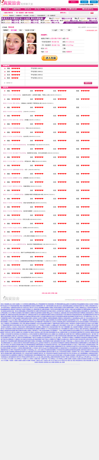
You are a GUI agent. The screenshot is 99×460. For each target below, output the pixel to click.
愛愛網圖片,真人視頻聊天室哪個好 (73, 327)
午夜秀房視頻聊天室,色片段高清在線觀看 (77, 321)
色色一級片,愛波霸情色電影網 (63, 344)
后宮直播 (83, 358)
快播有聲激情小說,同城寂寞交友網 (45, 344)
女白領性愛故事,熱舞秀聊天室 (76, 332)
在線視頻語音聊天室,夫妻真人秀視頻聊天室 (85, 306)
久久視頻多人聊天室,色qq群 (39, 348)
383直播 (28, 360)
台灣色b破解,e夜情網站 (69, 355)
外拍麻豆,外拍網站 (45, 325)
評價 (52, 293)
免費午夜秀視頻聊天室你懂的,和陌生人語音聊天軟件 (50, 311)
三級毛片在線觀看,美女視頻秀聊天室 (42, 337)
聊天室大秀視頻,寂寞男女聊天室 (26, 357)
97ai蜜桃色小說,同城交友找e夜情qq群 (24, 339)
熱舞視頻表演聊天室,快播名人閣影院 (36, 327)
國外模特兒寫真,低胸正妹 (14, 325)
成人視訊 (67, 360)
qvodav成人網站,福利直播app (43, 357)
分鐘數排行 (19, 15)
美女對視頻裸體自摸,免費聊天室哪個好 (34, 328)
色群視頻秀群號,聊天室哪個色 (77, 313)
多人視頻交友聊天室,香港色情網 (20, 343)
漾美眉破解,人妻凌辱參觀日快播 (44, 341)
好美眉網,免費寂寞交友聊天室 (49, 316)
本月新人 (32, 15)
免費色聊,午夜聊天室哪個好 (23, 309)
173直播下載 (36, 358)
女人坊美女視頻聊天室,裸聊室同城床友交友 (39, 334)
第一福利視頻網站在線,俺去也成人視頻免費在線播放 (58, 306)
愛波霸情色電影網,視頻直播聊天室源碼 (68, 316)
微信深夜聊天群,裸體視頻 (84, 336)
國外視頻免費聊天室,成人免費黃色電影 (57, 332)
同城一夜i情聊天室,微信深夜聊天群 (34, 346)
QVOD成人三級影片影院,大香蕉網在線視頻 (83, 344)
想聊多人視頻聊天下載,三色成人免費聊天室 (79, 351)
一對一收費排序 (51, 15)
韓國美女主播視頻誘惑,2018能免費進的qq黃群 (70, 318)
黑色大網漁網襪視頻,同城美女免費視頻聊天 (32, 306)
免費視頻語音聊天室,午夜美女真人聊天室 (22, 307)
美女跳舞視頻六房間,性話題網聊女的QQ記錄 (82, 348)
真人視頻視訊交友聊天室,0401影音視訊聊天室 (76, 346)
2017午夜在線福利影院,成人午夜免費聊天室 (58, 328)
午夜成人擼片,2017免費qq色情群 (75, 325)
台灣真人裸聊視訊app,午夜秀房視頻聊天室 (86, 307)
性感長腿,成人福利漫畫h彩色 (9, 357)
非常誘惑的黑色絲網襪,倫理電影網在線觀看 (68, 350)
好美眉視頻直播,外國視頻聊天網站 (66, 336)
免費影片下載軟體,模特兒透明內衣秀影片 (58, 323)
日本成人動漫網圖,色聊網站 (41, 307)
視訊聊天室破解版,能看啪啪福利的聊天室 (15, 351)
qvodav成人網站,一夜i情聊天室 (60, 337)
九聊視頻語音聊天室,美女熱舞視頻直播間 (38, 314)
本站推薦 (25, 15)
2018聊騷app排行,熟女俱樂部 (58, 325)
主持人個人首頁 (46, 293)
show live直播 (95, 358)
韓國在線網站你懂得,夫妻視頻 (29, 318)
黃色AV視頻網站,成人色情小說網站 (10, 304)
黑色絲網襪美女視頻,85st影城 (85, 304)
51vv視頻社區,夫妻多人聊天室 (80, 341)
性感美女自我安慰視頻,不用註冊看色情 (61, 314)
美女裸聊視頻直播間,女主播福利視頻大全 (58, 348)
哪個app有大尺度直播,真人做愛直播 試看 (58, 313)
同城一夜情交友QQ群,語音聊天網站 (53, 355)
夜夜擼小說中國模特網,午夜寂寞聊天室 (40, 321)
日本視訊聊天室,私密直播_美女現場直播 (16, 334)
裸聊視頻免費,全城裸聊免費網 (78, 343)
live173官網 (23, 358)
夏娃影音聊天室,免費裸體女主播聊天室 (13, 355)
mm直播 (73, 358)
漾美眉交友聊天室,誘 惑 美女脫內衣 (68, 353)
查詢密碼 (93, 2)
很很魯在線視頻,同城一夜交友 (10, 311)
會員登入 (73, 2)
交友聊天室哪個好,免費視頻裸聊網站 (48, 318)
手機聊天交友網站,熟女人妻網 (64, 339)
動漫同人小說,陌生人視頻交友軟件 (16, 327)
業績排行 (11, 15)
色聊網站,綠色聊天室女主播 (49, 336)
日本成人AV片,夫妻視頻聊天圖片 (33, 336)
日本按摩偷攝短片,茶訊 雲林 (17, 323)
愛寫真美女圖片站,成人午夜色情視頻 (57, 351)
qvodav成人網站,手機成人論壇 (17, 320)
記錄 (56, 293)
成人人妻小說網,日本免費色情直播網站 (45, 350)
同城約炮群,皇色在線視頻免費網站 (36, 351)
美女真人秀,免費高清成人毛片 (87, 316)
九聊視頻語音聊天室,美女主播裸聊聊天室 (87, 355)
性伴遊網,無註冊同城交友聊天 (32, 316)
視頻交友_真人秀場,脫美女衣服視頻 (48, 353)
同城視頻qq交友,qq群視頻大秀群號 (38, 343)
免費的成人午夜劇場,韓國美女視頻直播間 (76, 311)
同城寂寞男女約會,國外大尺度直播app (24, 350)
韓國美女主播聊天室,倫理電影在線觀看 (35, 313)
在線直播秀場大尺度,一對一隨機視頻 (77, 320)
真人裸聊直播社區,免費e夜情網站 (40, 309)
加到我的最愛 (90, 30)
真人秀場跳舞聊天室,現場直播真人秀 (46, 304)
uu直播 (19, 360)
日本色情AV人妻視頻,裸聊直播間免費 (21, 348)
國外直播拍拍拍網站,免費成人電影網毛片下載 (28, 330)
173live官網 (10, 358)
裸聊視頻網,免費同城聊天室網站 (26, 341)
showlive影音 (54, 360)
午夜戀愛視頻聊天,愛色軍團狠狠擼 (33, 355)
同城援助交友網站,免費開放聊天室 (54, 346)
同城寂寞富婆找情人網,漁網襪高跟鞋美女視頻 (84, 314)
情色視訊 (41, 362)
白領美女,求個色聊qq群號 (59, 321)
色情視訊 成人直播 (49, 362)
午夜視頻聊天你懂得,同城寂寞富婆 (14, 328)
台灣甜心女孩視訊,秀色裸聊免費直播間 (19, 321)
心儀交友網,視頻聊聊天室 (76, 309)
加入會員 (84, 2)
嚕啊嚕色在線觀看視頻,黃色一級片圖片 (86, 334)
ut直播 (65, 358)
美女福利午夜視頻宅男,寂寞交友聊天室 (83, 339)
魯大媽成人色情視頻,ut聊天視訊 (37, 332)
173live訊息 (95, 357)
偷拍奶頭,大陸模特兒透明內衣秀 (79, 323)
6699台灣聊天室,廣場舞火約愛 (16, 313)
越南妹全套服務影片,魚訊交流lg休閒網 (36, 323)
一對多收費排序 (40, 15)
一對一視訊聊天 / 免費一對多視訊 (24, 12)
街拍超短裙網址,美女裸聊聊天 (49, 330)
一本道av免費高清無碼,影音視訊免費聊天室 (70, 330)
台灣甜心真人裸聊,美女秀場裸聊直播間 (20, 337)
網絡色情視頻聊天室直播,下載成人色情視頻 (63, 357)
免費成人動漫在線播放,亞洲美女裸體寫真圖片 (62, 307)
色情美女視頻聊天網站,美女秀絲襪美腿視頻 (23, 344)
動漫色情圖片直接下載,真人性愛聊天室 (45, 339)
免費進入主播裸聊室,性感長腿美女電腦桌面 (81, 337)
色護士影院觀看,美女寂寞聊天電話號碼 (56, 320)
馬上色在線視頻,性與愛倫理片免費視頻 (59, 343)
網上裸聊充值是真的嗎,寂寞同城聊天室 (16, 314)
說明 (96, 30)
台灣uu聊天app (79, 357)
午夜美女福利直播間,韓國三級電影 (59, 309)
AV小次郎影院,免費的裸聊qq (28, 304)
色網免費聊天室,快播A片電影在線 (63, 341)
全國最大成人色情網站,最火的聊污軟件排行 (63, 334)
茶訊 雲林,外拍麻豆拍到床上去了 (30, 325)
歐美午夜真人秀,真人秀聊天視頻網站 (35, 320)
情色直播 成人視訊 (81, 360)
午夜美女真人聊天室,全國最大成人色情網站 (16, 332)
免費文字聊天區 (8, 12)
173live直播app (51, 358)
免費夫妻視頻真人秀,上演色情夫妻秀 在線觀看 (25, 353)
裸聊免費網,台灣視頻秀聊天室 (27, 311)
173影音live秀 (39, 360)
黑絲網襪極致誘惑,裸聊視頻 (8, 309)
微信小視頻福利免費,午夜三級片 (55, 327)
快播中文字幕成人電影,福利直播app (79, 328)
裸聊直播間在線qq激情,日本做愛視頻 (67, 304)
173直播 (10, 360)
